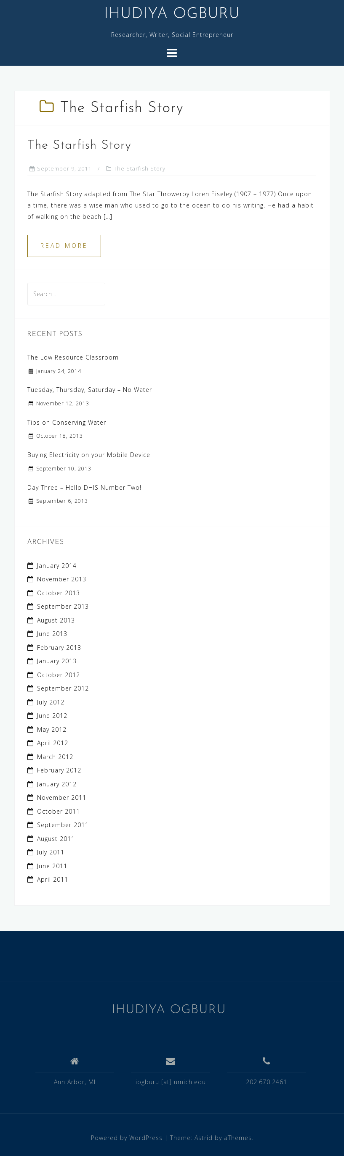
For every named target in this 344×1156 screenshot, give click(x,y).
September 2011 (63, 825)
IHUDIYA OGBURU (172, 14)
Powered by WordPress (127, 1138)
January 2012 (57, 784)
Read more (64, 246)
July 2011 (50, 852)
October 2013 (58, 593)
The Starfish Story (79, 145)
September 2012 (63, 688)
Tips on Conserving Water (66, 422)
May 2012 (52, 729)
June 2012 (52, 716)
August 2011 (56, 839)
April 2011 (52, 879)
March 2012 (55, 757)
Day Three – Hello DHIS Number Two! (84, 487)
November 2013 (61, 579)
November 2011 (61, 797)
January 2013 (57, 661)
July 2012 (50, 702)
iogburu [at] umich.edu (171, 1082)
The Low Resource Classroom (73, 357)
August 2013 (56, 620)
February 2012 (59, 770)
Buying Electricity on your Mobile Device (88, 455)
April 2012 (52, 743)
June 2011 (52, 866)
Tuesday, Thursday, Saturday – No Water (89, 390)
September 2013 (63, 606)
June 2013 (52, 634)
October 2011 (58, 811)
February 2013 (59, 648)
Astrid (204, 1138)
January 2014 (57, 566)
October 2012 (58, 675)
